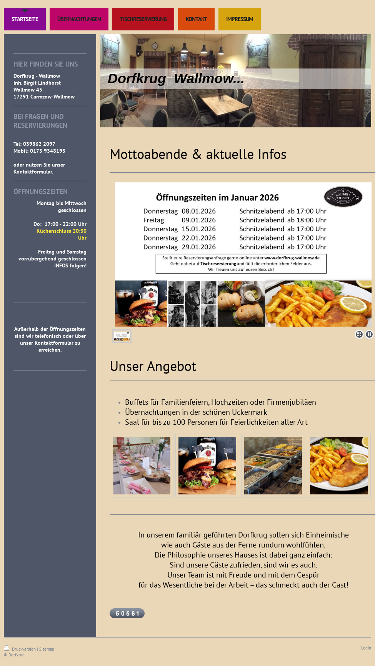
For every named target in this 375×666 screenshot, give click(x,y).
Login (366, 648)
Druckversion (20, 649)
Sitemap (46, 649)
